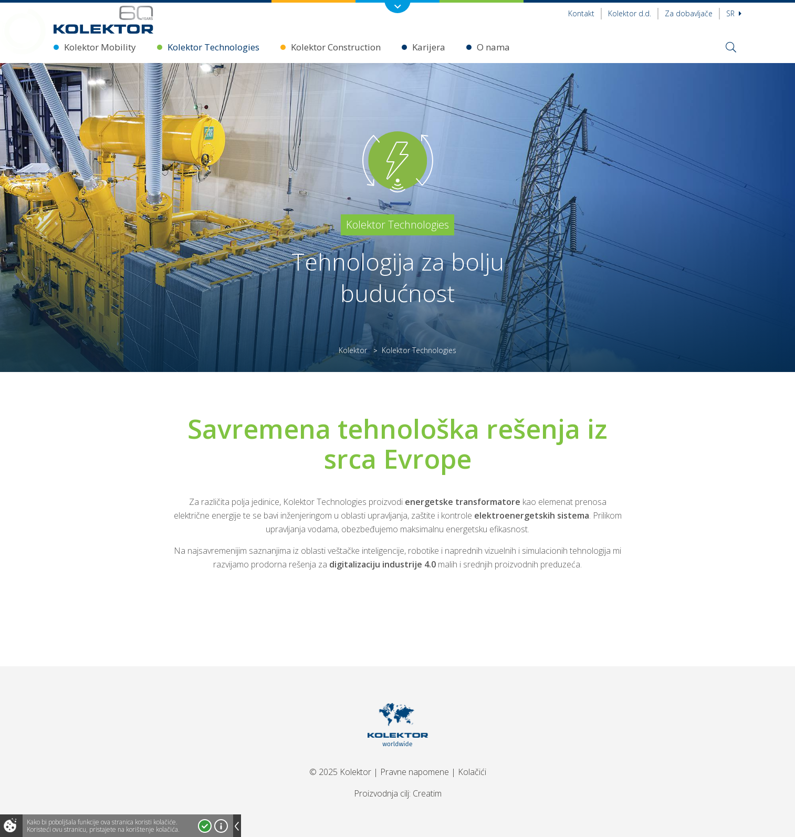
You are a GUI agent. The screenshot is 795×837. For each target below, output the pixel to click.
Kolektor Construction (336, 47)
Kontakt (581, 13)
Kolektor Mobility (100, 47)
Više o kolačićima (221, 826)
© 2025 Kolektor (340, 772)
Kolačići (472, 772)
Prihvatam (205, 826)
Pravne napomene (414, 772)
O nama (493, 47)
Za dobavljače (689, 13)
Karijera (428, 47)
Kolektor (353, 350)
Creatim (427, 793)
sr (733, 13)
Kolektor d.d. (629, 13)
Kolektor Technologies (213, 47)
